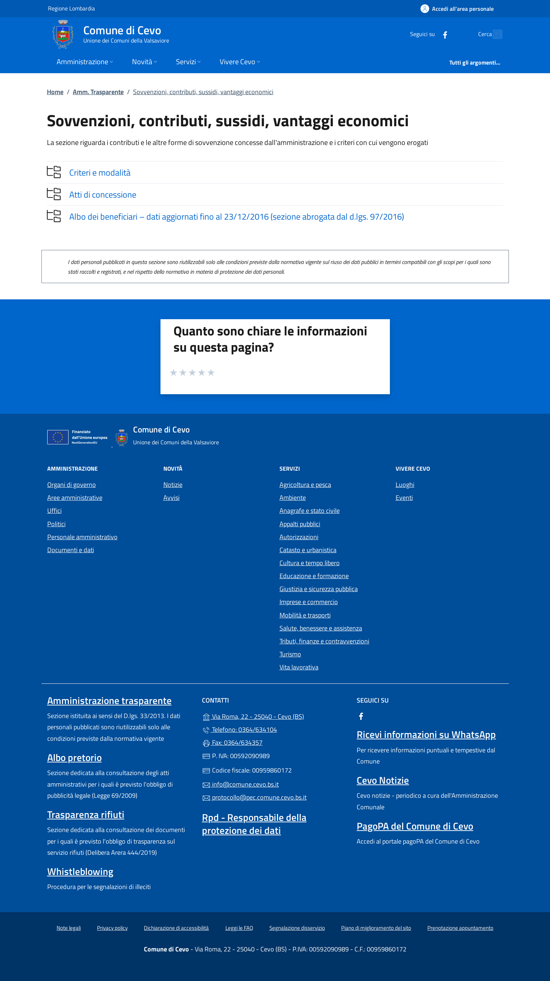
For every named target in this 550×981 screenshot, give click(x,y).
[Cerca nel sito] (493, 34)
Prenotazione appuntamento (460, 928)
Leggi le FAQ (239, 928)
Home (55, 92)
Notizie (172, 484)
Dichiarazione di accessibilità (176, 928)
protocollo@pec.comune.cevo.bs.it (254, 797)
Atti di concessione (102, 194)
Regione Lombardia (71, 8)
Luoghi (405, 484)
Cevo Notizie (383, 780)
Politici (56, 524)
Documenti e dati (70, 550)
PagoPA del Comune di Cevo (415, 825)
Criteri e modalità (100, 172)
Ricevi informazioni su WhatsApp (426, 734)
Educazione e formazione (314, 576)
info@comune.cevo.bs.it (240, 784)
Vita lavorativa (299, 667)
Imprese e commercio (309, 602)
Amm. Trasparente (98, 92)
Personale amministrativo (82, 537)
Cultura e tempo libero (310, 563)
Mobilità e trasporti (305, 615)
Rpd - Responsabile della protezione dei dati (254, 824)
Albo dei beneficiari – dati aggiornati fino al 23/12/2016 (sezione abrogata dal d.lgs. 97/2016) (236, 216)
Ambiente (293, 497)
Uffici (54, 510)
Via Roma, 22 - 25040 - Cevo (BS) (275, 715)
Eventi (404, 497)
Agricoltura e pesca (305, 484)
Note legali (69, 928)
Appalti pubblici (300, 524)
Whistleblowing (80, 871)
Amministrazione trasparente (109, 700)
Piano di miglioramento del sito (376, 928)
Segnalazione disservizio (297, 928)
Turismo (290, 654)
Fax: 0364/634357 (232, 742)
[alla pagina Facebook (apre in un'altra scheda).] (429, 34)
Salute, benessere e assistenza (321, 628)
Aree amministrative (74, 497)
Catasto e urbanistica (308, 550)
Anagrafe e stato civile (310, 510)
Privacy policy (112, 928)
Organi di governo (71, 484)
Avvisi (171, 497)
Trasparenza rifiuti (85, 814)
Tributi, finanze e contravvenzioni (324, 641)
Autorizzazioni (299, 537)
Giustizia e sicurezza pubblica (319, 589)
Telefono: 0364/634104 (239, 729)
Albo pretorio (74, 757)
